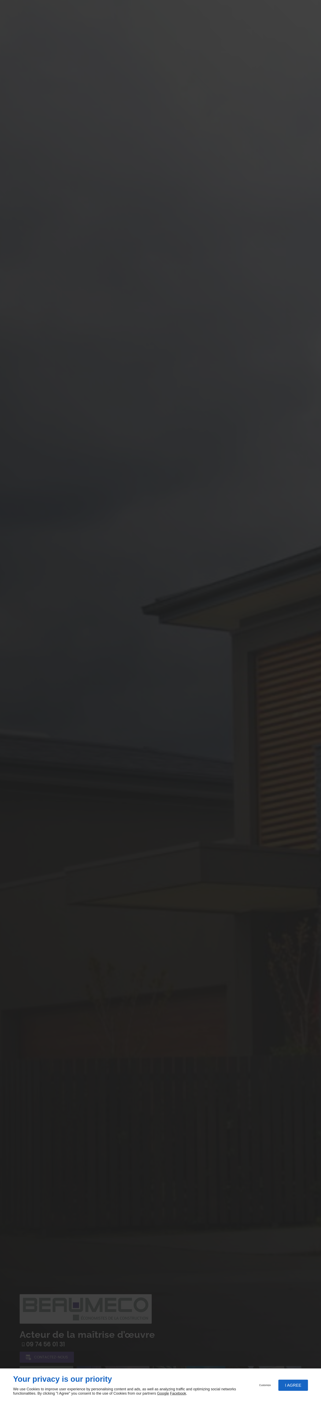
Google (163, 1393)
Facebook (178, 1393)
